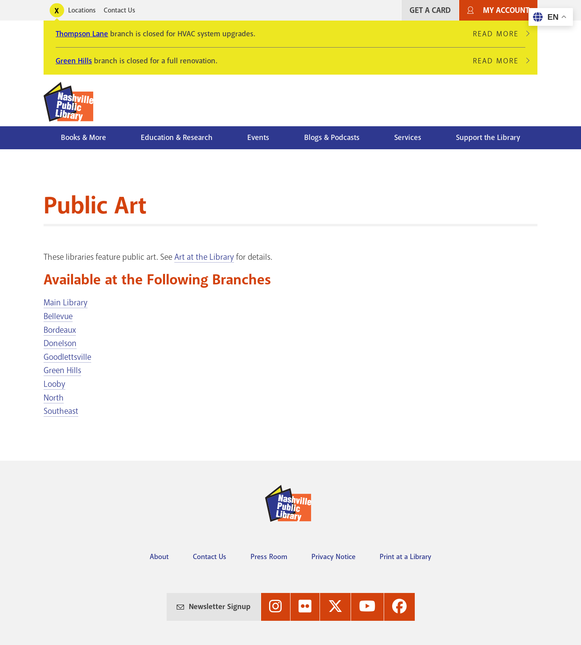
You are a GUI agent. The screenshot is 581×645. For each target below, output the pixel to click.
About (159, 556)
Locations (82, 10)
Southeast (61, 411)
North (54, 397)
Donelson (60, 343)
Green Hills (74, 61)
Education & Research (177, 137)
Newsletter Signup (220, 607)
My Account (506, 10)
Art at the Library (204, 257)
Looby (54, 384)
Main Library (66, 302)
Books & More (83, 137)
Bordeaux (60, 330)
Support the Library (488, 137)
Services (407, 137)
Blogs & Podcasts (331, 137)
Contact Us (119, 10)
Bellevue (58, 316)
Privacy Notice (333, 556)
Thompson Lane (82, 34)
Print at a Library (405, 556)
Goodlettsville (67, 357)
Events (258, 137)
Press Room (269, 556)
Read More (499, 34)
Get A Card (430, 10)
